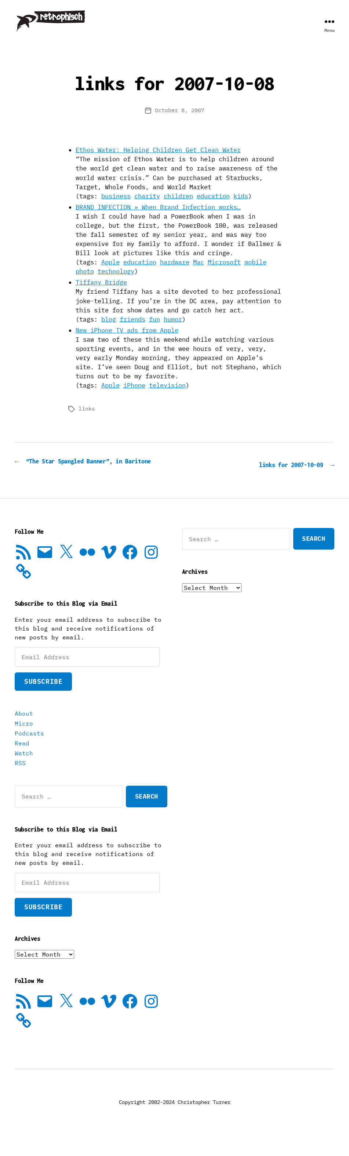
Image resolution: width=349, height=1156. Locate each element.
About (24, 734)
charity (147, 207)
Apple (110, 273)
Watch (24, 773)
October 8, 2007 (179, 121)
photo (85, 282)
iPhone (134, 396)
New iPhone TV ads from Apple (127, 341)
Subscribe (43, 702)
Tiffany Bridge (101, 293)
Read (22, 763)
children (178, 207)
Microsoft (224, 273)
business (116, 207)
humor (173, 330)
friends (132, 330)
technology (116, 282)
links (87, 419)
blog (108, 330)
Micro (24, 744)
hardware (174, 273)
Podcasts (29, 753)
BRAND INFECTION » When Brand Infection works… (158, 218)
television (167, 396)
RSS (20, 783)
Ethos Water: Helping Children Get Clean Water (158, 161)
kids (240, 207)
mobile (255, 273)
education (213, 207)
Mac (198, 273)
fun (154, 330)
